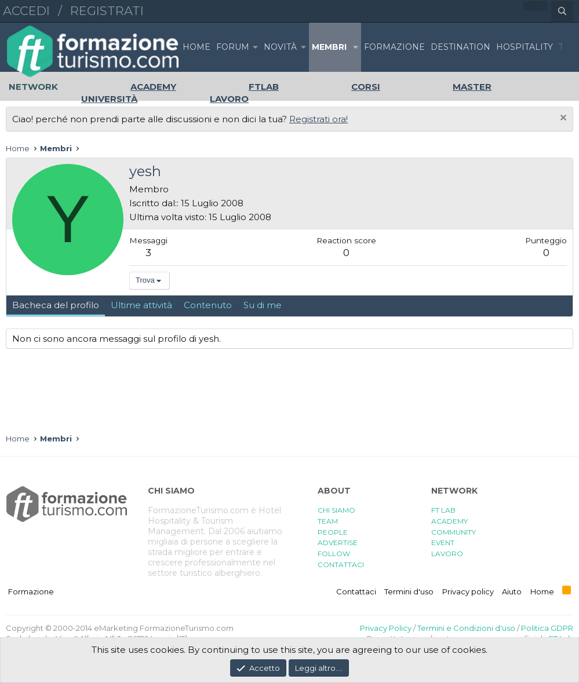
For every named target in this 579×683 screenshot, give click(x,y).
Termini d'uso (409, 591)
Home (196, 47)
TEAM (328, 521)
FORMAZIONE (394, 47)
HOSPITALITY (524, 47)
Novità (280, 47)
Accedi (26, 10)
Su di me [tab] (262, 305)
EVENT (442, 542)
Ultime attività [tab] (141, 305)
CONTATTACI (341, 564)
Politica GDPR (547, 628)
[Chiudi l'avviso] (562, 119)
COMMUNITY (453, 532)
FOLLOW (334, 553)
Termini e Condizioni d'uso (466, 628)
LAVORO (447, 553)
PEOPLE (333, 532)
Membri (329, 47)
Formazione (31, 591)
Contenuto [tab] (208, 305)
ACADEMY (449, 521)
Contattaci (356, 591)
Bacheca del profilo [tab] (55, 305)
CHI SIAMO (336, 510)
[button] (255, 47)
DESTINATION (460, 47)
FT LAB (443, 510)
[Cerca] (562, 11)
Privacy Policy (386, 628)
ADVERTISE (338, 542)
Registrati (107, 10)
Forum (232, 47)
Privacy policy (468, 591)
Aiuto (512, 591)
